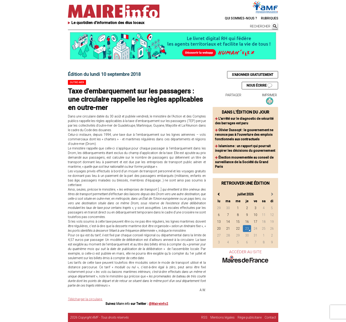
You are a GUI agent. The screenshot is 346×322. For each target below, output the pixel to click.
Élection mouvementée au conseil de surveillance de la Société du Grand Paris (244, 162)
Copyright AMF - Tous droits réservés (103, 317)
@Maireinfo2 (158, 304)
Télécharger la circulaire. (85, 299)
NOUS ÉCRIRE (259, 85)
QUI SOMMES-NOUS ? (241, 18)
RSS (204, 317)
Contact (270, 317)
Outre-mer (77, 82)
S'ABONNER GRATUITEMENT (252, 75)
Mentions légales (222, 317)
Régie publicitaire (250, 317)
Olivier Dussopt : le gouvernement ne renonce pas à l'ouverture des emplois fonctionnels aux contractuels (244, 134)
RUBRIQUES (269, 18)
